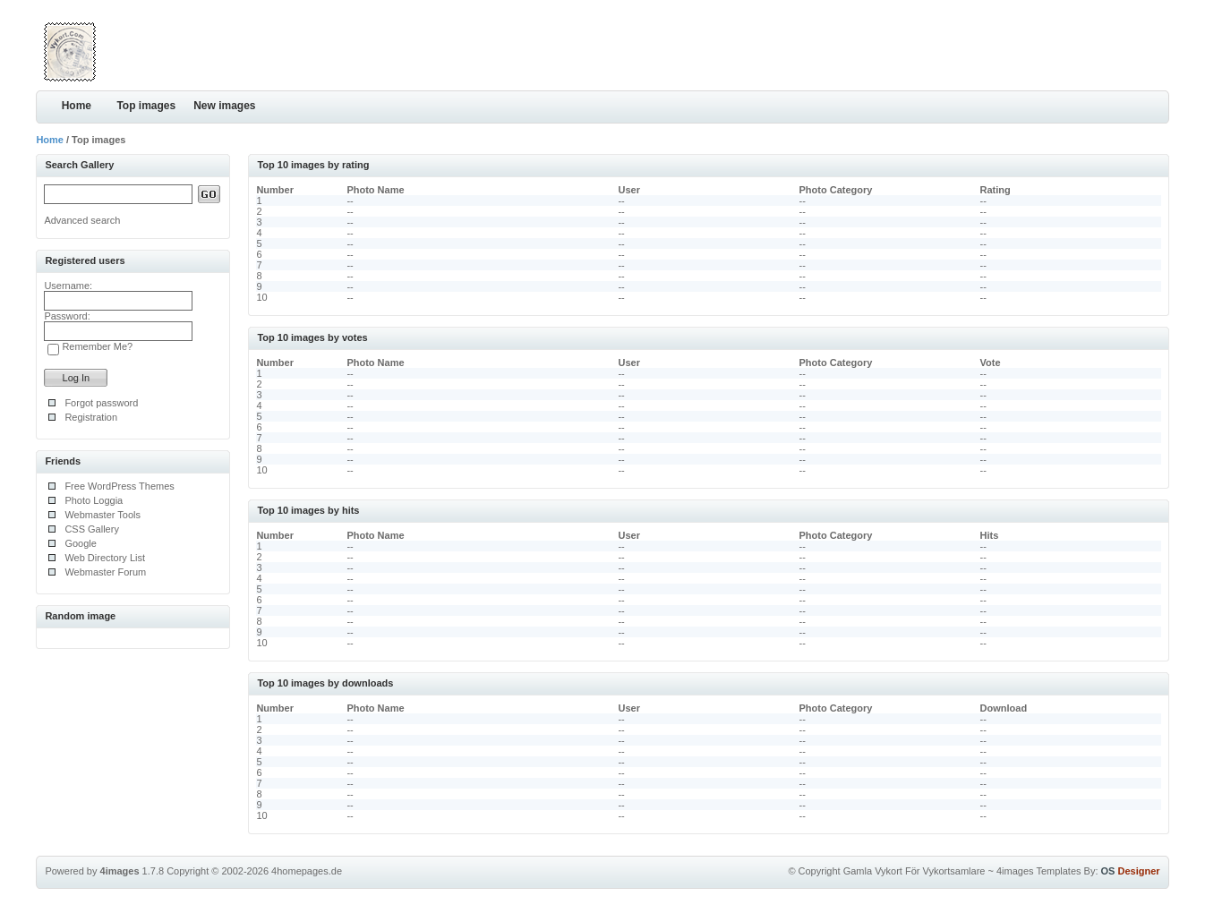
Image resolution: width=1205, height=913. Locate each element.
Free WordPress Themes (119, 486)
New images (224, 105)
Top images (145, 105)
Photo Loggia (93, 500)
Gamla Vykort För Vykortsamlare (914, 871)
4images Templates (1038, 871)
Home (76, 105)
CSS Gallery (91, 529)
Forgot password (101, 402)
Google (80, 543)
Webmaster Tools (102, 514)
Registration (90, 417)
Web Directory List (104, 557)
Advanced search (82, 220)
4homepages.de (306, 871)
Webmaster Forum (105, 572)
